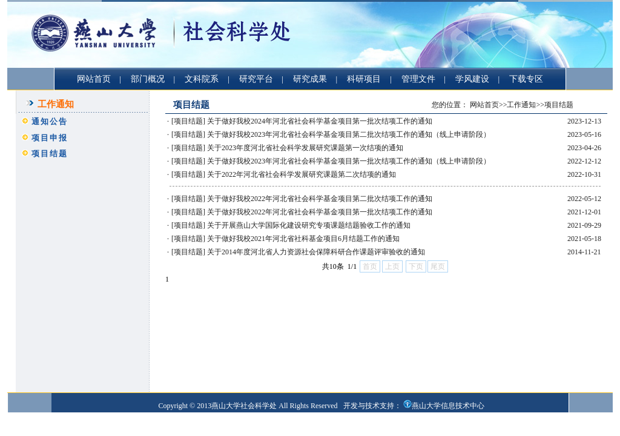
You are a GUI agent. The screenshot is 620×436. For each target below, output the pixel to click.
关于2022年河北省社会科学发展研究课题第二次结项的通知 (301, 174)
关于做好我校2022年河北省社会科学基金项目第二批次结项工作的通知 (319, 198)
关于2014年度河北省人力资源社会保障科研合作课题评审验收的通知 (316, 252)
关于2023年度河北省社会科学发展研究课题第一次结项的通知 (305, 148)
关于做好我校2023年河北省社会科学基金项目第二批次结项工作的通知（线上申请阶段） (348, 134)
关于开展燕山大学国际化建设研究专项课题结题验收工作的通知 (309, 225)
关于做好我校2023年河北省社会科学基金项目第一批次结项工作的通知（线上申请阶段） (348, 161)
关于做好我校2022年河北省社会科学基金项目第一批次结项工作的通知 (319, 212)
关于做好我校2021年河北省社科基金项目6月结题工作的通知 (303, 238)
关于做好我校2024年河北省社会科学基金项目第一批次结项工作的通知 (319, 121)
